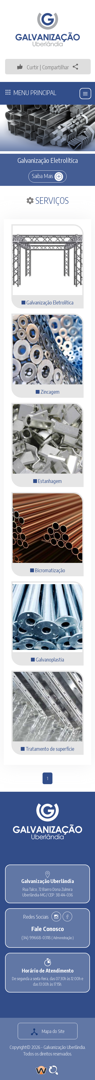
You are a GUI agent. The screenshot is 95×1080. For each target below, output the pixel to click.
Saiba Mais (47, 176)
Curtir (27, 67)
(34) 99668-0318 (36, 937)
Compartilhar (61, 67)
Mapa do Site (48, 1031)
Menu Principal (31, 92)
